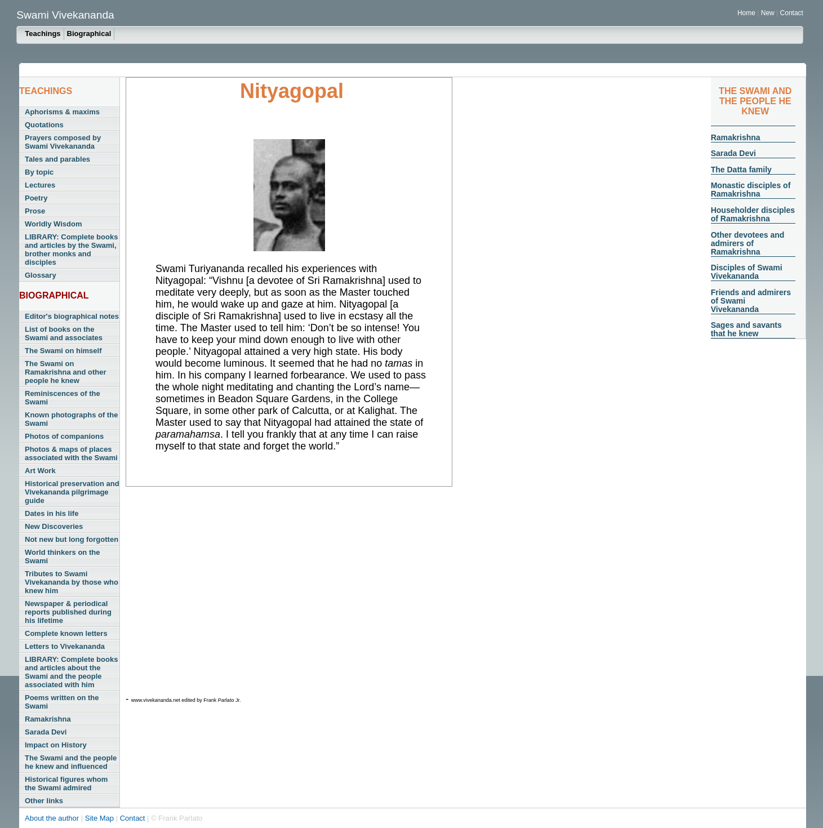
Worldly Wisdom (53, 224)
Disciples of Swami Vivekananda (746, 272)
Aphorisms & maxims (62, 112)
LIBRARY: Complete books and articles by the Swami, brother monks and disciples (71, 249)
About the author (53, 818)
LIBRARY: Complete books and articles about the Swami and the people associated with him (71, 672)
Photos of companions (64, 436)
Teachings (42, 33)
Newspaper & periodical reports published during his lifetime (68, 612)
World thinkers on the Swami (62, 556)
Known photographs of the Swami (71, 419)
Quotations (44, 125)
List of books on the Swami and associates (64, 333)
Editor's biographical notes (72, 316)
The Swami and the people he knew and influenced (71, 762)
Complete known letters (66, 633)
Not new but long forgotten (71, 539)
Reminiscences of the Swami (62, 397)
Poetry (36, 198)
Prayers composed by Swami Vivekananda (63, 141)
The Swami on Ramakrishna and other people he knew (65, 372)
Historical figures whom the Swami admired (66, 783)
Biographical (89, 33)
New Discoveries (54, 526)
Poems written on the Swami (62, 701)
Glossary (40, 275)
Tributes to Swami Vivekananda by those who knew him (71, 582)
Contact (791, 13)
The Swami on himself (63, 350)
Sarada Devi (45, 732)
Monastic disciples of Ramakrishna (751, 189)
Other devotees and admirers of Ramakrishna (748, 243)
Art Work (40, 470)
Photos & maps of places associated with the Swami (71, 453)
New (768, 13)
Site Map (100, 818)
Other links (44, 800)
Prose (35, 211)
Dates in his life (51, 513)
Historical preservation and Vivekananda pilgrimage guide (72, 492)
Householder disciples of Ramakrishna (753, 214)
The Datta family (741, 169)
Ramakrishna (48, 719)
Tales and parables (57, 159)
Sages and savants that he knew (746, 329)
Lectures (40, 185)
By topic (39, 172)
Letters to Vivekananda (65, 646)
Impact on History (56, 745)
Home (746, 13)
